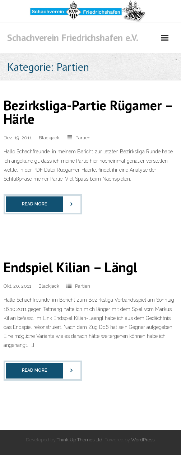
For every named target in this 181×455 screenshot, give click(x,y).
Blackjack (49, 137)
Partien (82, 137)
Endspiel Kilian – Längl (70, 267)
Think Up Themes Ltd (79, 439)
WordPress (142, 439)
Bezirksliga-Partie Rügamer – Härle (88, 111)
